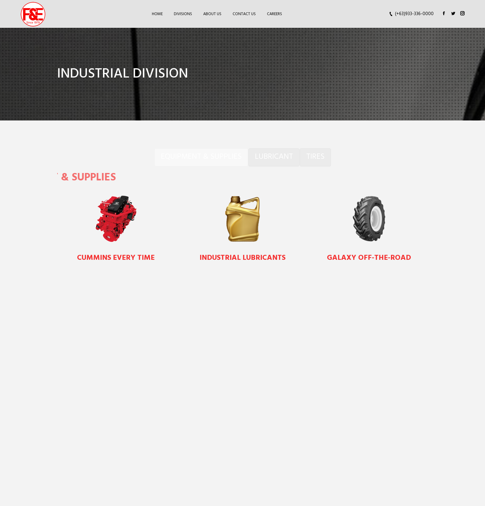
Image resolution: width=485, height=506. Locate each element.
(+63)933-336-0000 (414, 14)
